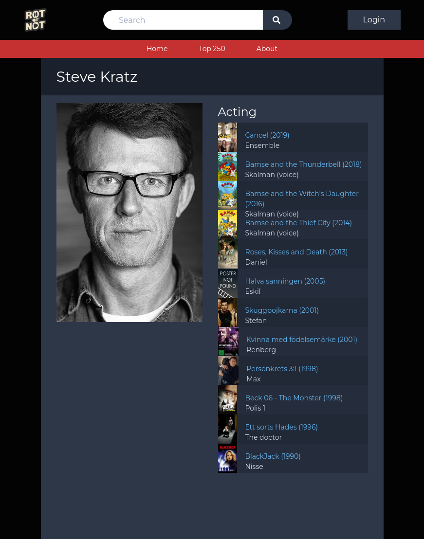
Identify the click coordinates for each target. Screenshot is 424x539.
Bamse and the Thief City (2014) (298, 222)
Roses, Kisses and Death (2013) (296, 252)
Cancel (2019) (267, 135)
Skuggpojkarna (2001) (282, 310)
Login (374, 19)
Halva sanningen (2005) (285, 281)
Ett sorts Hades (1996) (281, 427)
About (267, 48)
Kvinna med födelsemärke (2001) (301, 339)
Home (157, 48)
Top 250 (212, 48)
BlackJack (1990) (273, 456)
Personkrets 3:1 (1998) (282, 368)
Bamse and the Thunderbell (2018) (303, 164)
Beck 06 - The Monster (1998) (294, 398)
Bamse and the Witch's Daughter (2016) (302, 198)
